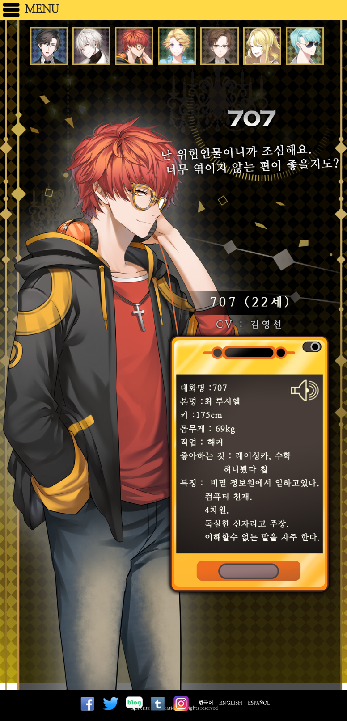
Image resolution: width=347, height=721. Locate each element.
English (230, 703)
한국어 (206, 703)
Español (259, 703)
